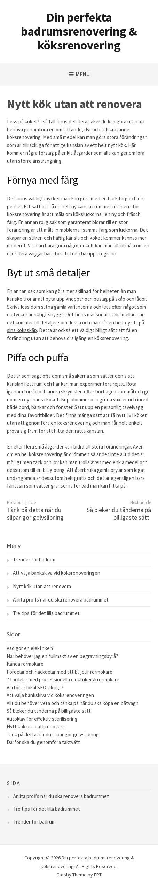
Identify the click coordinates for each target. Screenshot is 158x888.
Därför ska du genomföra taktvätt (44, 742)
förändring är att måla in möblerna (43, 230)
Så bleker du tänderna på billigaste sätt (119, 513)
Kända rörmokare (25, 663)
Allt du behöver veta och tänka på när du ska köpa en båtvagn (73, 703)
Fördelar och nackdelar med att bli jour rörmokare (59, 671)
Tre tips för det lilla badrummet (46, 613)
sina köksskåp (22, 330)
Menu (83, 74)
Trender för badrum (34, 559)
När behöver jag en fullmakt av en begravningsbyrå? (62, 656)
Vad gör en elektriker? (31, 648)
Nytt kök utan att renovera (42, 586)
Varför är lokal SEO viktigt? (35, 687)
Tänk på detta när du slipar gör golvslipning (35, 513)
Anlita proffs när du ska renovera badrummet (61, 599)
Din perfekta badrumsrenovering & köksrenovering (79, 31)
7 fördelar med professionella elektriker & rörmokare (63, 679)
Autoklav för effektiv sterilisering (43, 718)
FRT (98, 875)
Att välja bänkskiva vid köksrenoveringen (56, 572)
